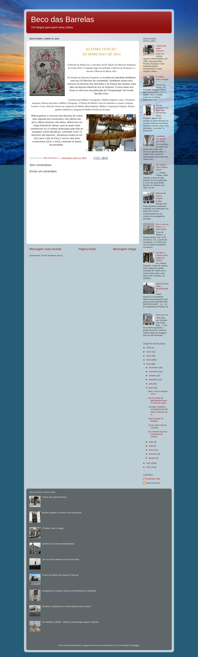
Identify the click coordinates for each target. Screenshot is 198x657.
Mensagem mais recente (45, 249)
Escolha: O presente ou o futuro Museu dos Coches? (66, 606)
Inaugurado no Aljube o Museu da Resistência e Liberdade (69, 591)
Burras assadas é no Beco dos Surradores (162, 109)
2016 (149, 356)
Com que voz (162, 315)
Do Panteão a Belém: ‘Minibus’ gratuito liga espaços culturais (70, 622)
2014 (149, 364)
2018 (149, 347)
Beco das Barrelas (62, 19)
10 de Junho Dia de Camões (157, 426)
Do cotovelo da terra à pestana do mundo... (157, 434)
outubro (153, 375)
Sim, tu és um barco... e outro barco (162, 226)
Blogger (135, 645)
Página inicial (87, 249)
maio (151, 442)
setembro (153, 379)
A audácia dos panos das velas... (161, 138)
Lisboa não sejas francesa (54, 497)
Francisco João (153, 479)
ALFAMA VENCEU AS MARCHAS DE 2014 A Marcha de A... (158, 411)
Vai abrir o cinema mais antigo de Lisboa (162, 256)
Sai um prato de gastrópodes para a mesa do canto (157, 400)
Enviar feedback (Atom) (52, 255)
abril (151, 446)
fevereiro (153, 454)
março (152, 450)
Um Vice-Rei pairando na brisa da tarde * (61, 559)
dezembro (154, 367)
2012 (149, 467)
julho (151, 384)
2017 (149, 352)
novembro (154, 371)
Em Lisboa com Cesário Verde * (162, 167)
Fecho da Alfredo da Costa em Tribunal (60, 575)
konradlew (108, 645)
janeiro (152, 458)
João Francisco (153, 483)
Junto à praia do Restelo (155, 419)
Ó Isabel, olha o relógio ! (162, 79)
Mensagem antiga (124, 249)
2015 (149, 360)
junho (152, 388)
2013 (149, 463)
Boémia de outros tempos (161, 195)
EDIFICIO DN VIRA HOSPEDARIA (162, 287)
